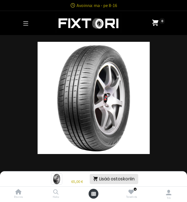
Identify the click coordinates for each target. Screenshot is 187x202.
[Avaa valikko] (93, 193)
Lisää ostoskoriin (114, 179)
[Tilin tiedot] (168, 192)
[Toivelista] (131, 192)
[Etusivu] (18, 192)
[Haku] (56, 192)
